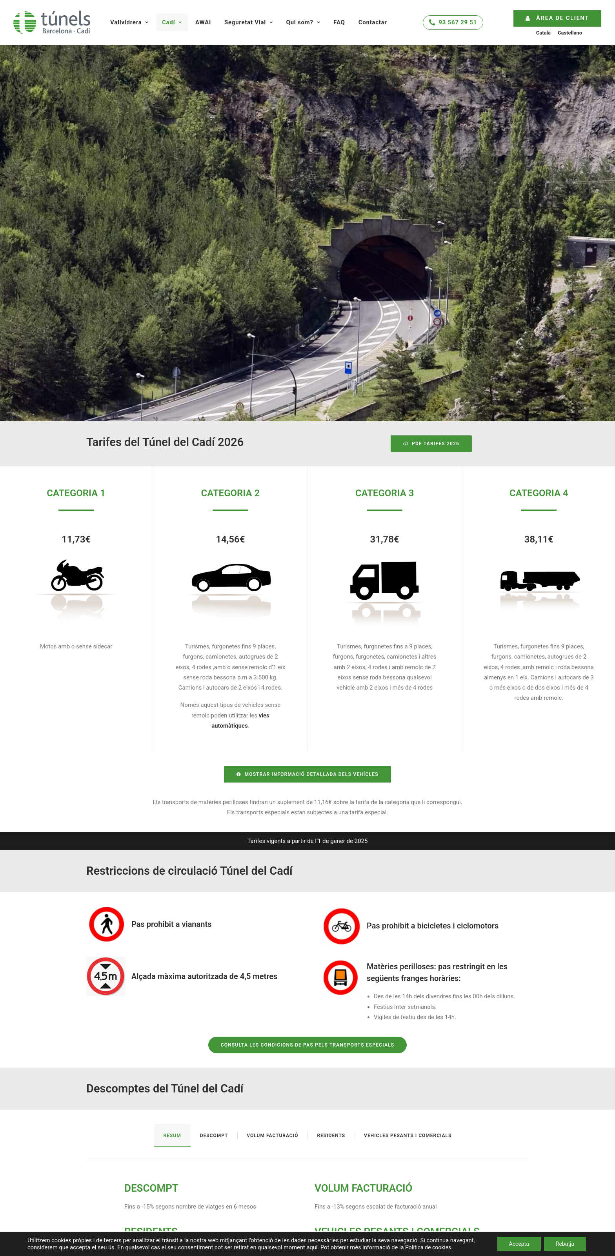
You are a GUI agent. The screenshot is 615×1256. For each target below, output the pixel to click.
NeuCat (96, 1136)
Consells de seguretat (361, 1128)
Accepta (519, 1244)
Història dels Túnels (358, 1178)
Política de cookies (428, 1247)
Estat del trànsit (106, 1114)
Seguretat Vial (248, 22)
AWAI (203, 22)
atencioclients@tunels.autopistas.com (496, 1150)
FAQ (339, 22)
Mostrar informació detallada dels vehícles (307, 552)
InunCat (96, 1157)
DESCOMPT (151, 966)
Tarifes (224, 1116)
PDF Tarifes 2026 (431, 221)
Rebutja (565, 1244)
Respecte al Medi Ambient (367, 1190)
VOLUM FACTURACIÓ (363, 966)
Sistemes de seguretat (362, 1116)
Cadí (172, 22)
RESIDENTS (151, 1010)
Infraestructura (234, 1128)
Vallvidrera (129, 22)
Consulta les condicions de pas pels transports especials (308, 823)
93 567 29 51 (458, 22)
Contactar (372, 22)
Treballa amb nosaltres (363, 1203)
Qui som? (303, 22)
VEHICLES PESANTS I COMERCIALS (397, 1010)
